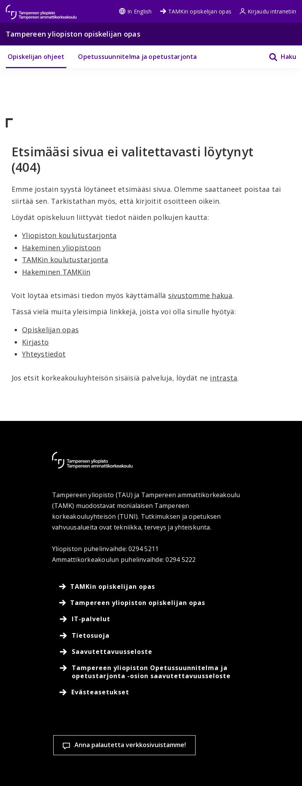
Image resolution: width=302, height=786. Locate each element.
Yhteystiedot (44, 354)
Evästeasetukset (45, 766)
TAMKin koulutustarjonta (65, 259)
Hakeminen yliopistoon (61, 247)
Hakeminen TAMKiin (56, 272)
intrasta (223, 377)
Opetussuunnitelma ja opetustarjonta (137, 56)
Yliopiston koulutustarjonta (69, 235)
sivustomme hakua (200, 295)
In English (135, 11)
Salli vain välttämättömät (195, 766)
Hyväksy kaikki (114, 766)
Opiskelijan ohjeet (36, 56)
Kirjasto (35, 342)
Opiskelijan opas (50, 329)
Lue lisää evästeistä (56, 740)
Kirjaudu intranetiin (267, 11)
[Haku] (277, 56)
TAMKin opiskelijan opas (196, 11)
